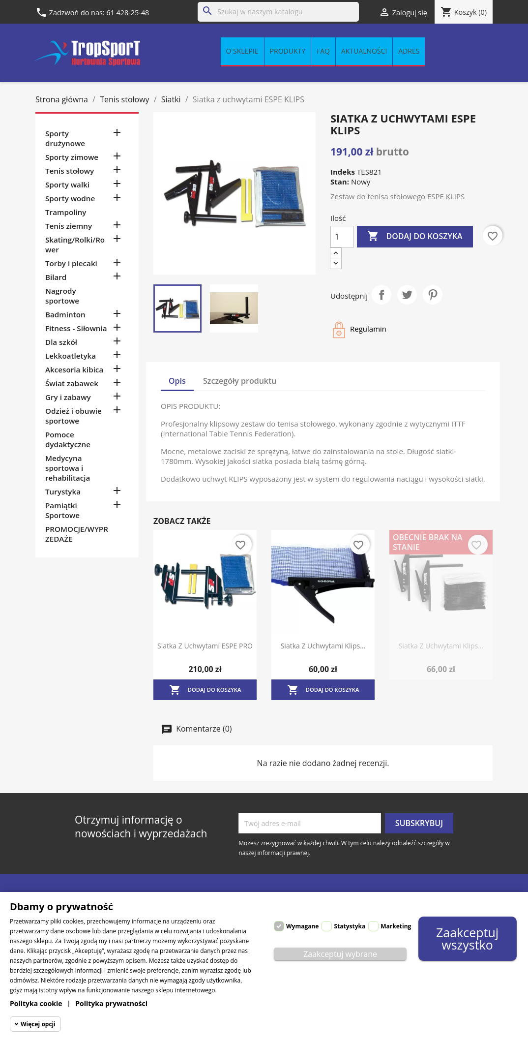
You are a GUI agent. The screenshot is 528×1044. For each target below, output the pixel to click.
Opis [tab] (177, 380)
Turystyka (63, 491)
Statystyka (349, 926)
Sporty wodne (70, 198)
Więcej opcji (38, 1024)
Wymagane (302, 926)
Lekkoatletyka (70, 356)
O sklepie (242, 51)
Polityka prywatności (111, 1003)
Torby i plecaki (71, 263)
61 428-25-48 (127, 12)
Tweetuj (407, 295)
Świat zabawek (71, 383)
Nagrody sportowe (62, 296)
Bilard (55, 277)
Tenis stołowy (69, 171)
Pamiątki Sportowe (62, 510)
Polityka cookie (36, 1003)
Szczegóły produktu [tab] (240, 380)
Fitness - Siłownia (76, 328)
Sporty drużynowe (65, 138)
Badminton (65, 314)
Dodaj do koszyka (414, 236)
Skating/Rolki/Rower (75, 244)
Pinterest (432, 295)
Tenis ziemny (68, 226)
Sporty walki (67, 184)
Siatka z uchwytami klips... (323, 645)
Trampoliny (65, 212)
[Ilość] (342, 236)
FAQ (323, 51)
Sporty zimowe (71, 157)
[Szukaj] (278, 12)
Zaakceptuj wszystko (467, 938)
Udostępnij (381, 295)
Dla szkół (61, 342)
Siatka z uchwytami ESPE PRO (205, 645)
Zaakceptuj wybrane (340, 954)
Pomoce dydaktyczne (67, 439)
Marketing (396, 926)
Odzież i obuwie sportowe (73, 416)
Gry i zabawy (68, 397)
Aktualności (364, 51)
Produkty (287, 51)
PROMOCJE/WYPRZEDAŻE (76, 534)
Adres (408, 51)
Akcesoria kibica (74, 369)
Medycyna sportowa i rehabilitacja (67, 468)
